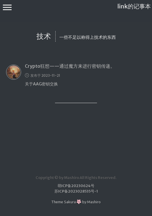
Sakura (70, 202)
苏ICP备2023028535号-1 (76, 191)
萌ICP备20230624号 (76, 185)
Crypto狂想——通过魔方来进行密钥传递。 (70, 66)
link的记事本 (134, 6)
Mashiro (94, 202)
